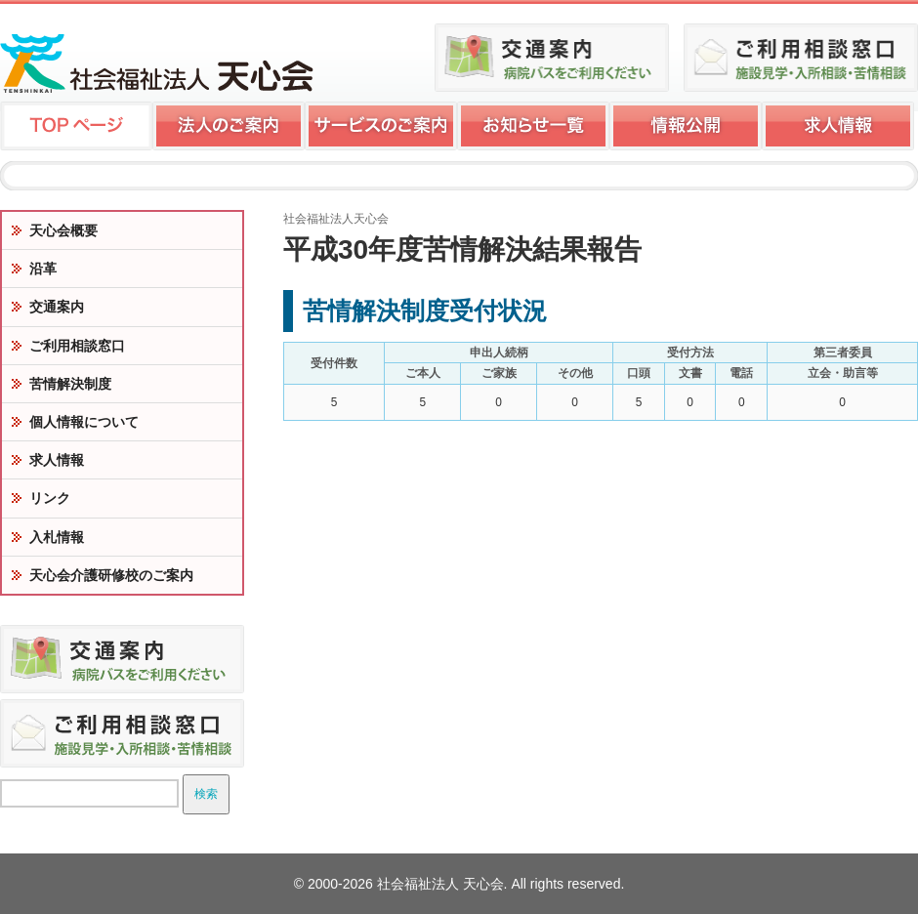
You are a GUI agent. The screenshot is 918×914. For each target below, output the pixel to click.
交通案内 (56, 306)
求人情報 (56, 460)
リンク (49, 498)
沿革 (43, 268)
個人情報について (84, 422)
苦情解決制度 (70, 384)
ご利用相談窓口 (77, 345)
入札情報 (56, 537)
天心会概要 (63, 230)
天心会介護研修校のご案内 (111, 575)
